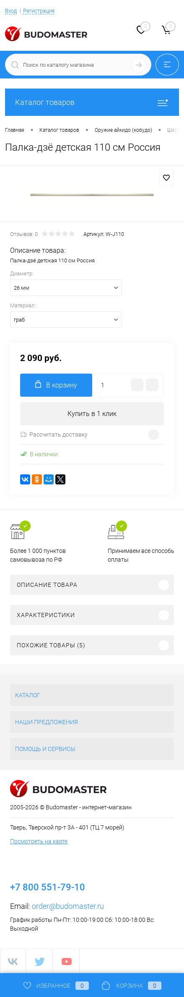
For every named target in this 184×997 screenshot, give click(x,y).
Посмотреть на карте (38, 841)
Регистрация (38, 11)
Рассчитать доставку (54, 434)
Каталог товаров (92, 102)
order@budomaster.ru (68, 906)
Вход (11, 11)
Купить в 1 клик (92, 414)
